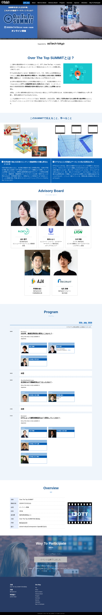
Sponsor (76, 2)
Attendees (84, 2)
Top (36, 587)
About (34, 2)
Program (62, 2)
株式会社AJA (23, 522)
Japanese (23, 338)
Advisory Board (52, 2)
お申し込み (26, 2)
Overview (69, 2)
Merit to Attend (42, 2)
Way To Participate (94, 2)
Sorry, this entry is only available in (30, 336)
